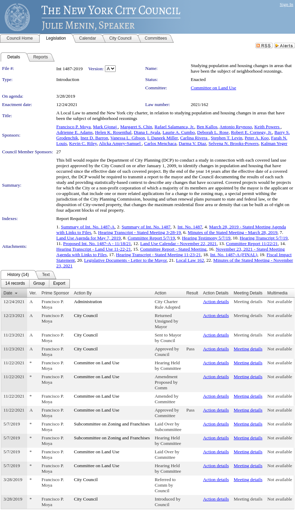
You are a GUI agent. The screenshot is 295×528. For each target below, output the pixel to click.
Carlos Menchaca (160, 143)
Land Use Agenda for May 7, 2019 (88, 238)
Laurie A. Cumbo (179, 132)
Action (160, 293)
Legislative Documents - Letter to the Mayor (125, 260)
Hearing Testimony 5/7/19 (206, 238)
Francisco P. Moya (73, 126)
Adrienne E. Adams (74, 132)
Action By (83, 293)
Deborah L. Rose (213, 132)
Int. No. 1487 (190, 226)
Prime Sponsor (55, 293)
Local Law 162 (190, 260)
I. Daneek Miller (162, 137)
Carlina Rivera (194, 137)
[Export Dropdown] (59, 283)
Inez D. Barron (94, 137)
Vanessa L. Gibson (127, 137)
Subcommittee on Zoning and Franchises (112, 424)
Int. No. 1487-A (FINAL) (233, 254)
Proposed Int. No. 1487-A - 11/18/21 (97, 243)
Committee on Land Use (213, 87)
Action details (216, 301)
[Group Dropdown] (39, 283)
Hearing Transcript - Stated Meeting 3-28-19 (139, 232)
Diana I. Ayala (147, 132)
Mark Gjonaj (105, 126)
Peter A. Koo (257, 137)
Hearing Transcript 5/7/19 (264, 238)
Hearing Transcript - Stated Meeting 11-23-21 (158, 254)
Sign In (286, 4)
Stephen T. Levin (227, 137)
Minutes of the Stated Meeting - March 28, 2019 (232, 232)
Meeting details (248, 301)
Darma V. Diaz (192, 143)
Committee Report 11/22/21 (252, 243)
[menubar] (35, 283)
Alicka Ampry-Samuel (120, 143)
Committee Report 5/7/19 (151, 238)
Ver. (33, 293)
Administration (88, 301)
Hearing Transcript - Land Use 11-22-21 (93, 249)
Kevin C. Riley (83, 143)
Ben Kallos (207, 126)
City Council (86, 315)
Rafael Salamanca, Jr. (175, 126)
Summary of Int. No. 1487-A (88, 226)
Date (7, 293)
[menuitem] (15, 283)
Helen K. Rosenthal (113, 132)
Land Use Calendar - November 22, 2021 (178, 243)
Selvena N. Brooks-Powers (233, 143)
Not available (279, 301)
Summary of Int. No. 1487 (146, 226)
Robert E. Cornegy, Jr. (251, 132)
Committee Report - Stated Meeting (173, 249)
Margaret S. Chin (136, 126)
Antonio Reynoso (236, 126)
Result (192, 293)
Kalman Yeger (274, 143)
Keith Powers (267, 126)
